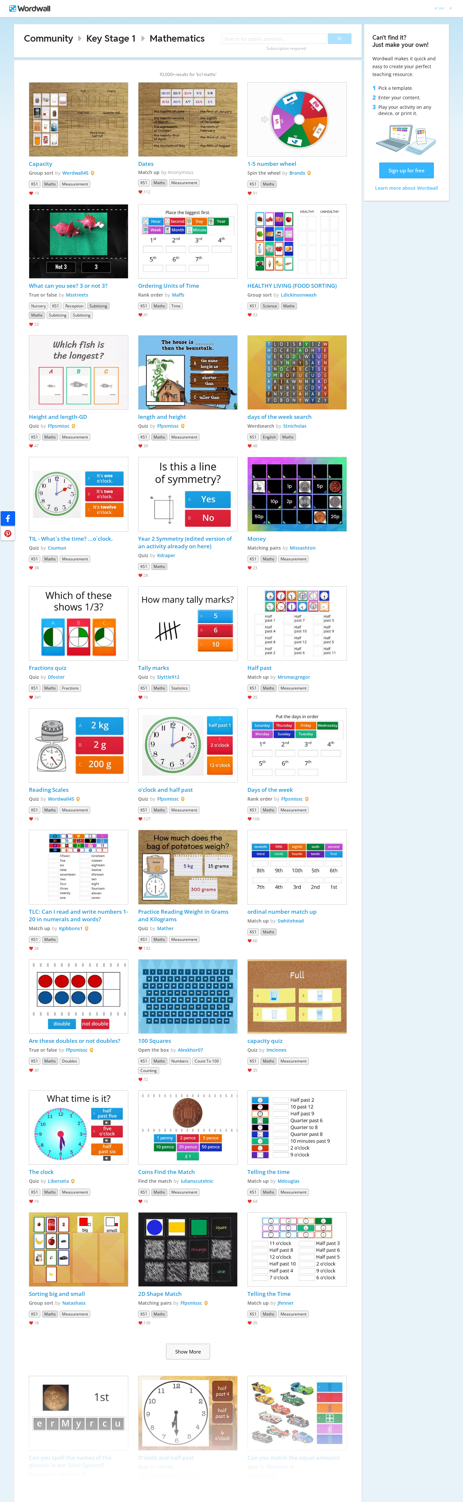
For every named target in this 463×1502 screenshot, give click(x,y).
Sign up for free (407, 170)
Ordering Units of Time (168, 285)
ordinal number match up (282, 911)
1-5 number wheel (271, 163)
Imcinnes (276, 1050)
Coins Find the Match (166, 1172)
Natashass (74, 1303)
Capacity (40, 163)
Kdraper (166, 555)
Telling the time (268, 1172)
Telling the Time (269, 1293)
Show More (188, 1351)
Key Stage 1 (111, 38)
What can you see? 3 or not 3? (68, 285)
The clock (41, 1172)
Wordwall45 (75, 173)
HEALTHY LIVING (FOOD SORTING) (292, 285)
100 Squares (154, 1040)
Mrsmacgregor (294, 677)
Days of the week (270, 789)
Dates (146, 163)
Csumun (57, 548)
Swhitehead (291, 921)
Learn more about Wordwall (406, 188)
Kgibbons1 (71, 928)
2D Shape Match (160, 1293)
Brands (297, 173)
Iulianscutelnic (197, 1181)
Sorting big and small (57, 1293)
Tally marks (154, 668)
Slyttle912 (168, 677)
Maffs (178, 295)
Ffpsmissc (59, 426)
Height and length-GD (58, 416)
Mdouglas (289, 1181)
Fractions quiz (47, 668)
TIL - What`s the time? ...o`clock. (71, 538)
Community (48, 38)
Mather (165, 928)
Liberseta (58, 1181)
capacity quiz (265, 1040)
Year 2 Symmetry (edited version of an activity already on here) (185, 542)
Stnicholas (294, 426)
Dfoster (56, 677)
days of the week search (279, 416)
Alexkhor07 (190, 1050)
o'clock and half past (165, 789)
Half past (259, 668)
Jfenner (286, 1303)
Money (256, 538)
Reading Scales (49, 789)
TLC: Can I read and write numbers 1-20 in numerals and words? (78, 915)
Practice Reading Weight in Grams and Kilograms (184, 915)
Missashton (303, 548)
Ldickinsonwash (299, 295)
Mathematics (177, 38)
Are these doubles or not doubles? (74, 1040)
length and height (162, 416)
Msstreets (77, 295)
